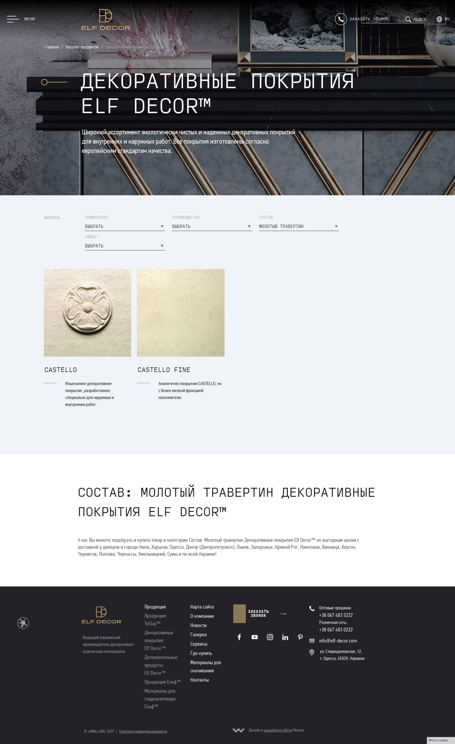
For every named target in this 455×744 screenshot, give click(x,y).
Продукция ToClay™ (155, 620)
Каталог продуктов (82, 47)
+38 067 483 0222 (336, 629)
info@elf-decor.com (338, 641)
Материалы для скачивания (205, 666)
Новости (198, 625)
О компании (202, 616)
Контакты (199, 680)
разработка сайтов (278, 730)
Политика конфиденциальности (143, 731)
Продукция (155, 607)
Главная (52, 47)
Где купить (201, 653)
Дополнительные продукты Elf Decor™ (161, 665)
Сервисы (198, 644)
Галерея (198, 634)
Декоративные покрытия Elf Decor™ (137, 47)
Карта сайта (202, 607)
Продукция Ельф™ (163, 682)
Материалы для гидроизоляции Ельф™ (160, 699)
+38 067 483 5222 (336, 615)
